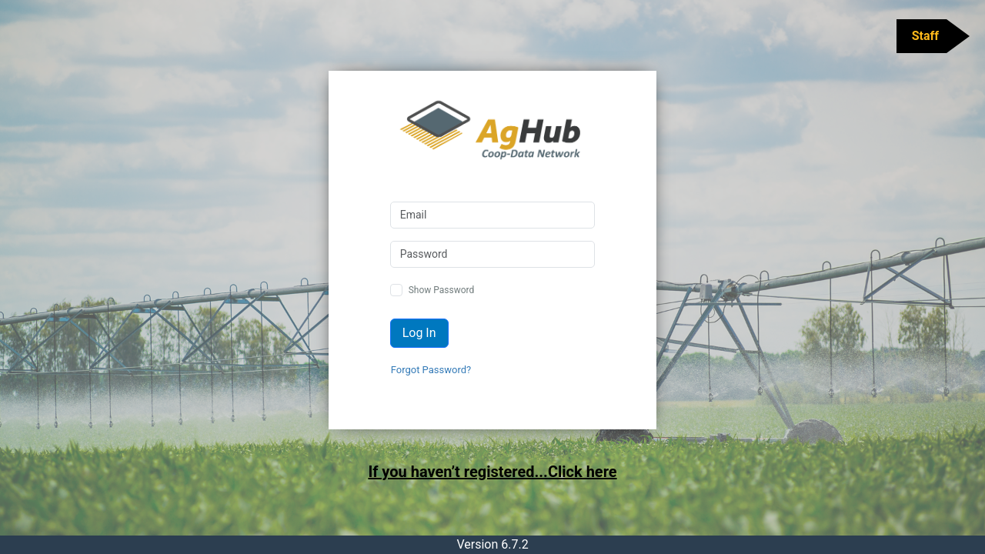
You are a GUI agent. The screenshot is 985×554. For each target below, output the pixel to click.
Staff (925, 35)
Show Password (442, 290)
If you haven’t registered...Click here (492, 471)
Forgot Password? (431, 369)
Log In (419, 332)
